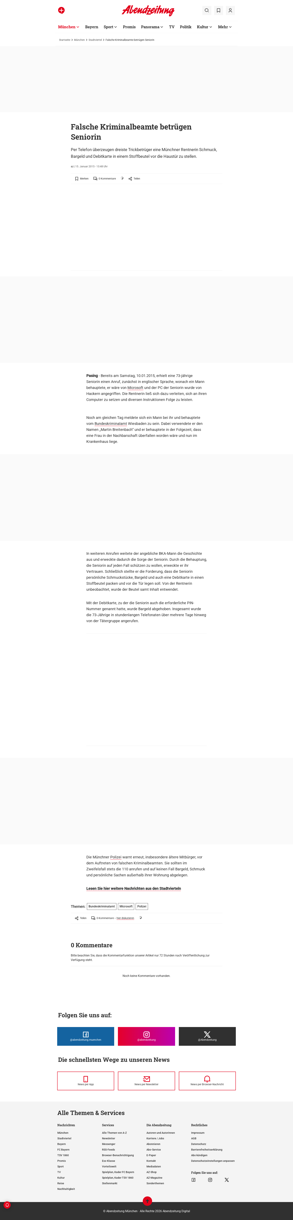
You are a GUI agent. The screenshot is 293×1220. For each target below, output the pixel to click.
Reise (60, 1183)
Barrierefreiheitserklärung (206, 1149)
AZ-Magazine (154, 1177)
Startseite (64, 39)
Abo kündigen (199, 1155)
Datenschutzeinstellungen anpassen (213, 1160)
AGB (193, 1138)
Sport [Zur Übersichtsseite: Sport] (108, 26)
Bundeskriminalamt (111, 423)
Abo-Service (153, 1149)
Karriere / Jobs (155, 1138)
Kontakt (151, 1160)
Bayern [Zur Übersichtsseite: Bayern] (91, 26)
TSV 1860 (63, 1155)
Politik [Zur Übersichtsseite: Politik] (186, 26)
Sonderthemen (155, 1183)
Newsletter (108, 1138)
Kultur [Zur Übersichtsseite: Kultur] (202, 26)
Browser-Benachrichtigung (118, 1155)
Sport (60, 1166)
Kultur (61, 1177)
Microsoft (135, 387)
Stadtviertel (95, 39)
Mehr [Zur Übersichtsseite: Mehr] (223, 26)
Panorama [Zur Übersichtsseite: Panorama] (150, 26)
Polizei (115, 857)
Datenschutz (198, 1144)
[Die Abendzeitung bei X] (207, 1036)
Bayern (61, 1144)
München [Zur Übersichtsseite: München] (66, 26)
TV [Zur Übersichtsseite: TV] (172, 26)
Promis (61, 1160)
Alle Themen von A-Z (114, 1132)
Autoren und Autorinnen (160, 1132)
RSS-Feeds (108, 1149)
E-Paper (151, 1155)
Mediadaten (153, 1166)
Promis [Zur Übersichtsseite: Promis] (129, 26)
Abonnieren (153, 1144)
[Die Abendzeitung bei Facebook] (85, 1036)
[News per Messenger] (85, 1081)
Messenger (108, 1144)
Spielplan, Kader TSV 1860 (117, 1177)
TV (59, 1172)
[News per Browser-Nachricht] (207, 1081)
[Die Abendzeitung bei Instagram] (146, 1036)
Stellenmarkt (109, 1183)
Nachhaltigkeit (66, 1188)
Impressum (197, 1132)
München (79, 39)
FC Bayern (63, 1149)
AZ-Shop (151, 1172)
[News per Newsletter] (146, 1081)
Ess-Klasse (108, 1160)
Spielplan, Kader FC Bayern (118, 1172)
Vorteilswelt (109, 1166)
